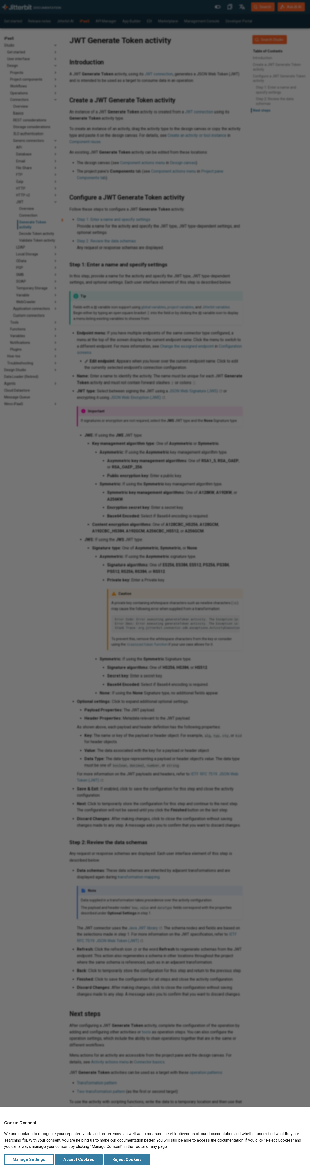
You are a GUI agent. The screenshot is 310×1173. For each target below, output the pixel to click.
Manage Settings (29, 1159)
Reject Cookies (127, 1159)
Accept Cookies (78, 1159)
